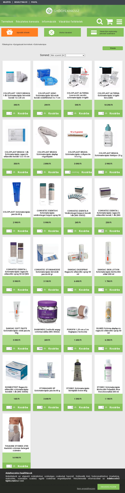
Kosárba (23, 113)
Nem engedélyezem (86, 488)
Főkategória (7, 44)
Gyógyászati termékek (23, 44)
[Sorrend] (67, 55)
